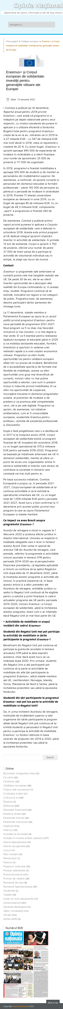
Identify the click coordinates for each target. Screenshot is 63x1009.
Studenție (9, 890)
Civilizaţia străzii (13, 793)
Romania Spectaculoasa (17, 886)
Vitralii (7, 914)
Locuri (7, 850)
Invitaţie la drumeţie (15, 833)
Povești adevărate (14, 870)
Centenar (8, 781)
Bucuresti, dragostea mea (19, 773)
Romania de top (13, 882)
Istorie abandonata (14, 842)
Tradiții (7, 894)
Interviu (8, 829)
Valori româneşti (13, 910)
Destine (7, 801)
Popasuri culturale (14, 866)
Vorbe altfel (10, 918)
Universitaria (11, 902)
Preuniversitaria (13, 874)
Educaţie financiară (15, 809)
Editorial (8, 805)
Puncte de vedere (14, 878)
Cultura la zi (10, 797)
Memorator (10, 858)
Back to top (53, 1003)
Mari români (10, 854)
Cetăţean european (29, 41)
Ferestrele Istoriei (13, 817)
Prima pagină (12, 41)
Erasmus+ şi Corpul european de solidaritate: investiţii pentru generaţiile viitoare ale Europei (32, 45)
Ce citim (8, 777)
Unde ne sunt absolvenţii (18, 898)
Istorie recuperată (14, 846)
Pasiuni (7, 862)
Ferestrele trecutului (15, 821)
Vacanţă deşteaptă (14, 906)
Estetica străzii (12, 813)
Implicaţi (8, 825)
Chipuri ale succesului (16, 789)
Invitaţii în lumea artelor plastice (23, 837)
